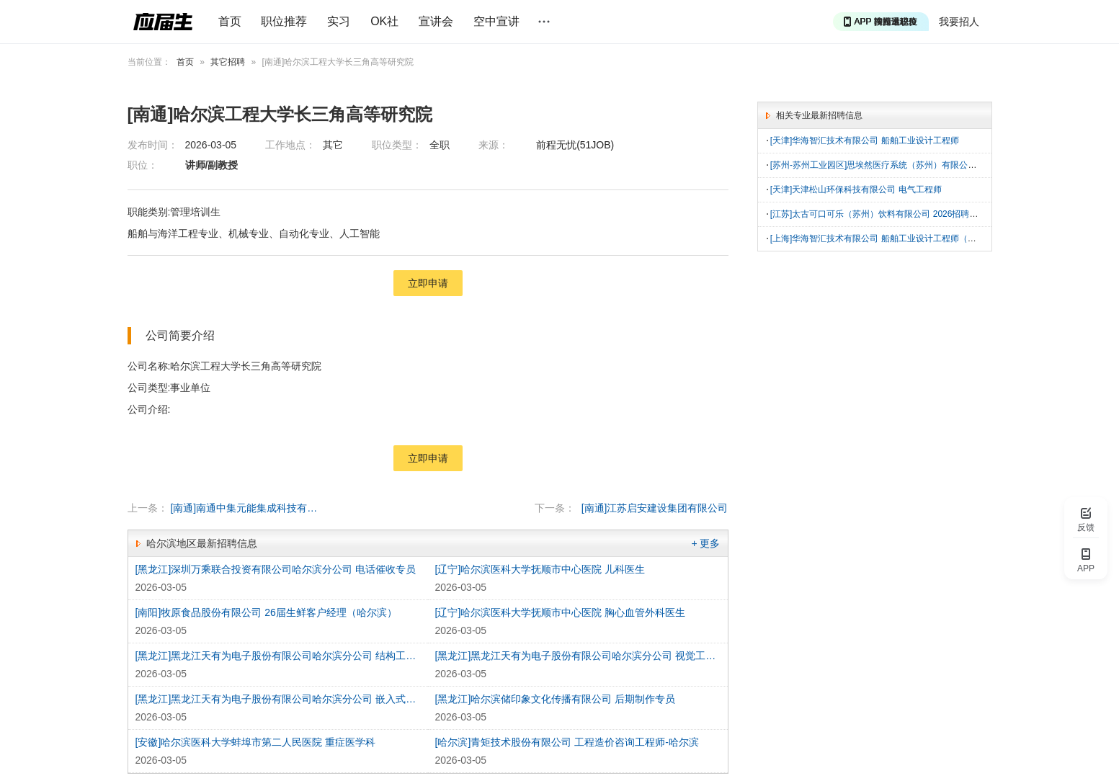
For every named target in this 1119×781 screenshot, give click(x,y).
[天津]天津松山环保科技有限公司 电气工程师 (856, 188)
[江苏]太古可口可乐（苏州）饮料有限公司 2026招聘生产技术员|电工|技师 (911, 212)
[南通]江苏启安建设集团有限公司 (654, 508)
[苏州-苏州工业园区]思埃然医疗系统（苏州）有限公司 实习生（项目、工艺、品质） (931, 164)
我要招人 (959, 21)
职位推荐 (284, 21)
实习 (338, 21)
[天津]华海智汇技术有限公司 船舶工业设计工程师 (864, 140)
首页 (229, 21)
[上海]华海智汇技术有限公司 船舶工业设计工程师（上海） (882, 236)
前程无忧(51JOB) (575, 145)
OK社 (384, 21)
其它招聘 (227, 62)
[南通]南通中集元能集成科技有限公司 (245, 508)
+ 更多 (705, 543)
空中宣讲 (496, 21)
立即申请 (428, 283)
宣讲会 (436, 21)
